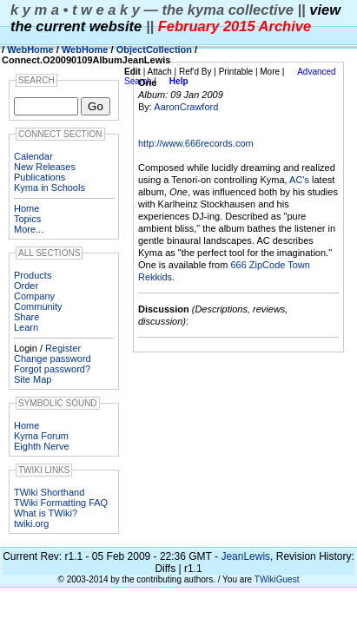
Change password (52, 358)
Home (26, 208)
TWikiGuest (277, 579)
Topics (27, 219)
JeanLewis (245, 556)
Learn (26, 327)
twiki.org (31, 523)
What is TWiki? (45, 513)
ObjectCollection (154, 49)
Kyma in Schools (49, 187)
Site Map (32, 379)
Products (32, 275)
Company (34, 296)
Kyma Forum (41, 436)
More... (28, 229)
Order (26, 285)
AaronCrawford (186, 107)
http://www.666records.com (196, 143)
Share (26, 317)
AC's (299, 179)
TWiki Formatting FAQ (61, 502)
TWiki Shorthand (49, 492)
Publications (39, 177)
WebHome (30, 49)
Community (38, 306)
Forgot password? (52, 369)
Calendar (33, 156)
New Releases (45, 166)
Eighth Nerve (41, 446)
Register (63, 348)
